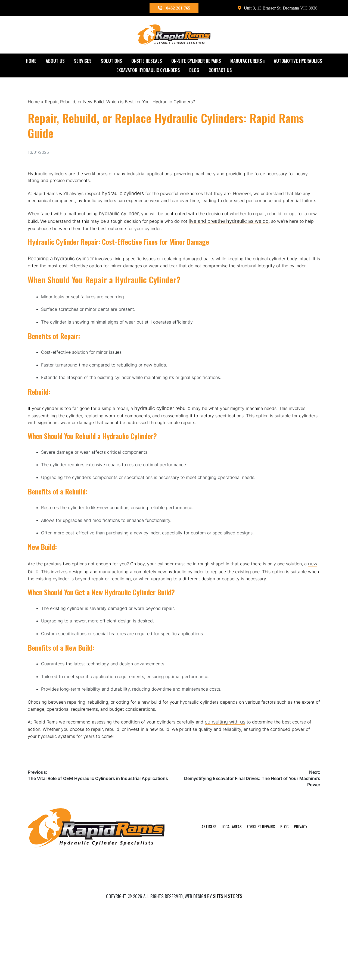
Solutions (111, 61)
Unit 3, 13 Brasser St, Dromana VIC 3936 (273, 8)
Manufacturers (246, 61)
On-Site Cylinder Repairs (196, 61)
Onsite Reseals (146, 61)
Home (31, 61)
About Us (55, 61)
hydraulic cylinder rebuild (171, 441)
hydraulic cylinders (128, 197)
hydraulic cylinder (125, 227)
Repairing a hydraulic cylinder (61, 274)
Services (83, 61)
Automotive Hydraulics (298, 61)
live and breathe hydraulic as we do (267, 235)
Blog (194, 70)
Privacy (294, 909)
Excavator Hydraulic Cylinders (148, 70)
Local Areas (217, 909)
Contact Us (220, 70)
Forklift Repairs (250, 909)
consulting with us (241, 786)
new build (63, 616)
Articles (192, 909)
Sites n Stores (227, 952)
